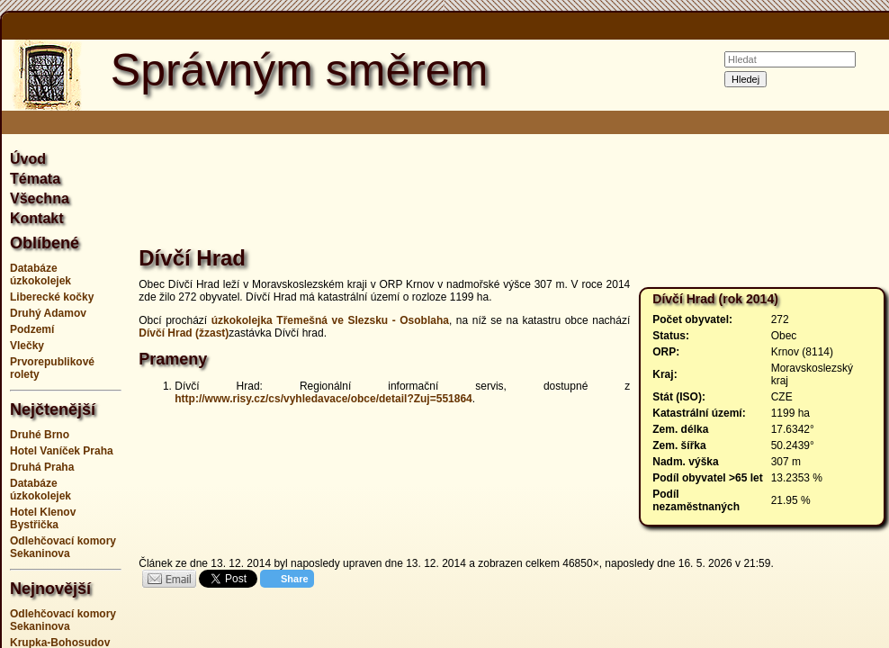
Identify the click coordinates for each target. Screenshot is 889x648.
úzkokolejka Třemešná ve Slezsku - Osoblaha (330, 320)
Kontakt (37, 218)
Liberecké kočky (52, 297)
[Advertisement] (516, 192)
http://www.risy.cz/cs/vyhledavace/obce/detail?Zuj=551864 (323, 398)
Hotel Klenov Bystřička (43, 518)
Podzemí (32, 329)
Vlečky (27, 345)
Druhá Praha (42, 467)
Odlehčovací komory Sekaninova (63, 547)
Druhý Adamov (48, 313)
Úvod (28, 158)
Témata (35, 178)
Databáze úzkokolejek (40, 274)
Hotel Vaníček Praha (61, 451)
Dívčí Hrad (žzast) (184, 333)
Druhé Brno (39, 434)
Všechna (39, 198)
